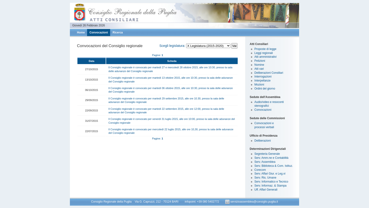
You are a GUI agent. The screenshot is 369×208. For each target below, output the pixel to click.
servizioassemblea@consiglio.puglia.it (251, 201)
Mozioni (259, 84)
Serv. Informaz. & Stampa (270, 185)
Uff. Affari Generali (265, 189)
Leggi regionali (263, 53)
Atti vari (259, 68)
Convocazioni (98, 32)
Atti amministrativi (265, 56)
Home (81, 32)
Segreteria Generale (267, 153)
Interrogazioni (263, 76)
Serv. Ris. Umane (265, 177)
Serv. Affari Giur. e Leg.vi (269, 173)
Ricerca (117, 32)
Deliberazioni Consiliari (268, 72)
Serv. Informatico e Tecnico (271, 181)
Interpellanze (262, 80)
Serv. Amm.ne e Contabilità (271, 157)
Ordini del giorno (264, 88)
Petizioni (259, 60)
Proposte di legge (265, 49)
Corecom (260, 169)
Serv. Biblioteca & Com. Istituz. (273, 165)
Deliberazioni (262, 140)
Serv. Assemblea (264, 161)
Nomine (259, 64)
